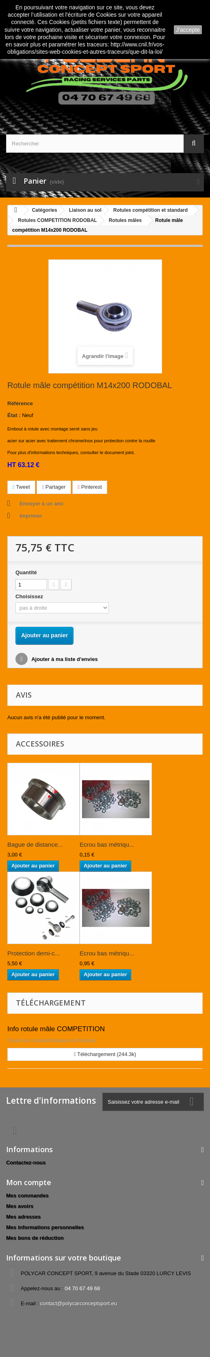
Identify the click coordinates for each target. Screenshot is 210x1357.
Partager (53, 487)
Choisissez (30, 596)
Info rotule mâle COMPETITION (56, 1029)
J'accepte (188, 29)
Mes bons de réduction (35, 1238)
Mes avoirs (19, 1206)
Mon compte (28, 1182)
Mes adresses (23, 1217)
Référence (20, 403)
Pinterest (90, 487)
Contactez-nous (26, 1162)
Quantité (26, 572)
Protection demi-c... (33, 953)
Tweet (21, 487)
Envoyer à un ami (41, 504)
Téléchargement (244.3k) (105, 1054)
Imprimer (30, 516)
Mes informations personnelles (45, 1227)
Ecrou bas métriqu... (107, 844)
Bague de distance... (35, 844)
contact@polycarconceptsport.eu (78, 1303)
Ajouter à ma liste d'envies (64, 659)
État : (14, 415)
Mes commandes (27, 1195)
